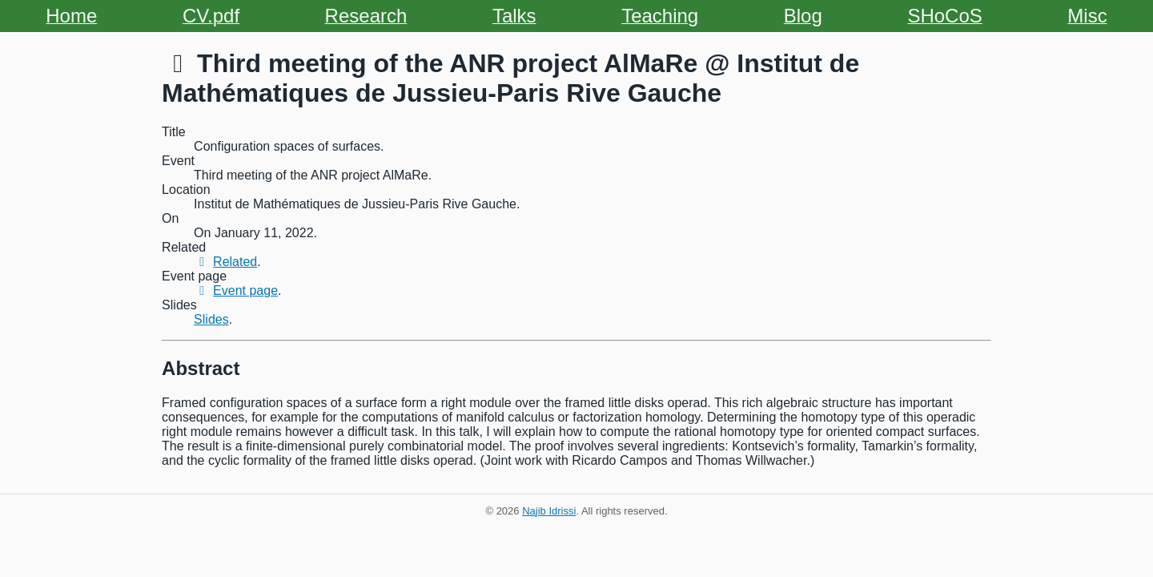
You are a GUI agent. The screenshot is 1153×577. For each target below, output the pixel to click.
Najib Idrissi (549, 511)
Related (225, 261)
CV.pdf (211, 15)
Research (366, 15)
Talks (514, 15)
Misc (1087, 15)
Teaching (659, 15)
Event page (236, 290)
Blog (803, 15)
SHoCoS (944, 15)
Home (71, 15)
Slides (211, 319)
